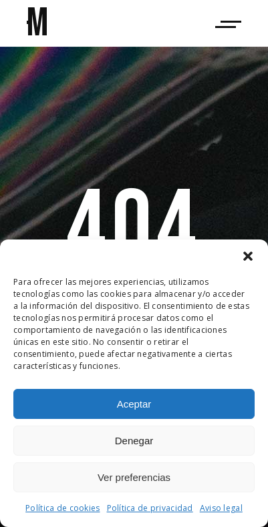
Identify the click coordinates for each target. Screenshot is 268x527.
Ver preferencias (134, 477)
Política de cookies (62, 508)
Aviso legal (221, 508)
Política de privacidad (150, 508)
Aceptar (134, 404)
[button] (248, 256)
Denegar (134, 440)
